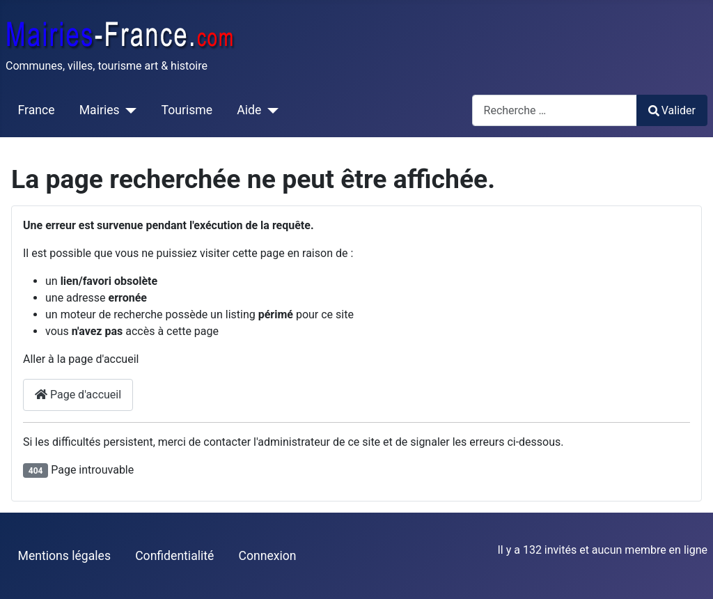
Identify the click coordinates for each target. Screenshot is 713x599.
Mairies (99, 110)
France (36, 110)
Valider (672, 110)
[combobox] (554, 110)
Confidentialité (174, 556)
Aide (249, 110)
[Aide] (270, 110)
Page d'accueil (78, 394)
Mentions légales (64, 556)
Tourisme (187, 110)
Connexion (268, 556)
